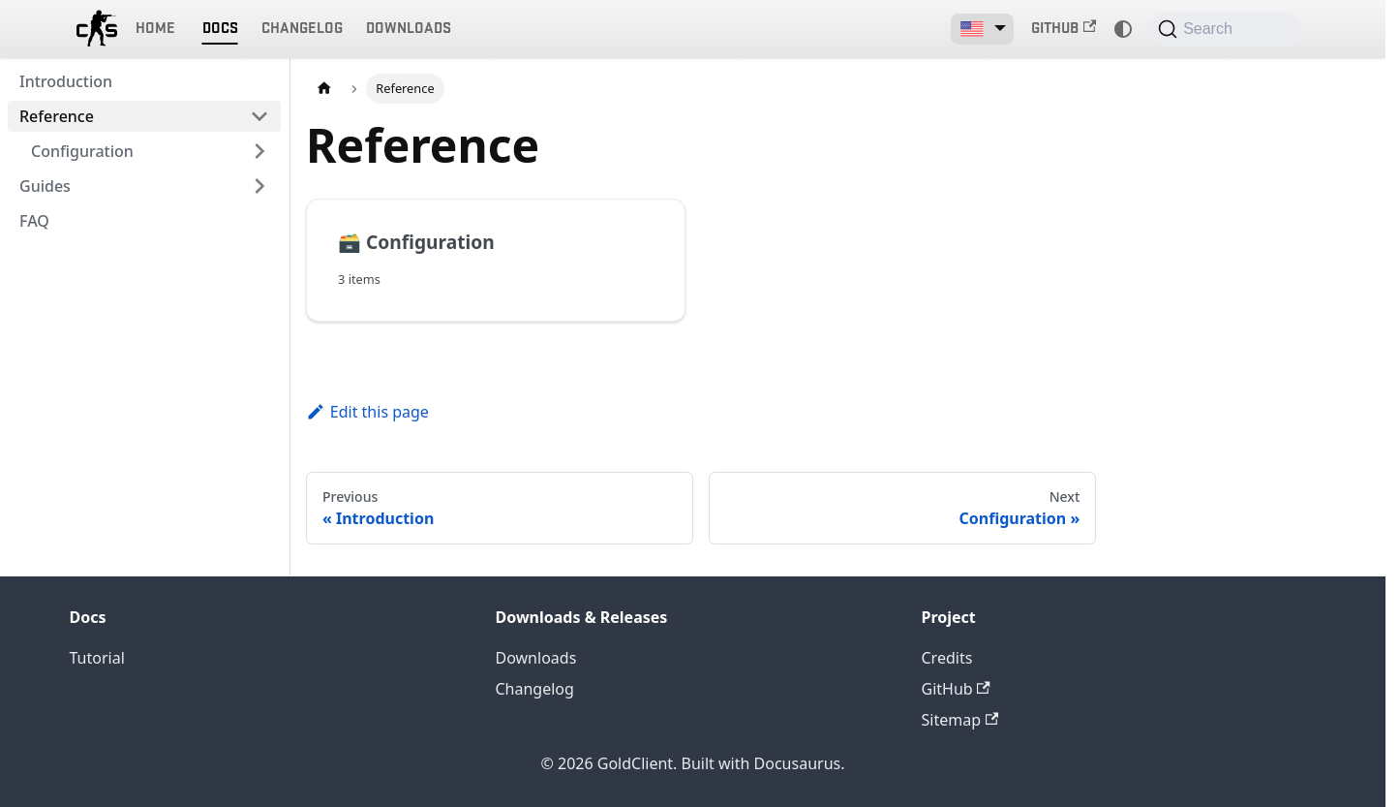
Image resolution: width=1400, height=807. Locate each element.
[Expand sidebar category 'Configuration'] (259, 151)
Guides (45, 186)
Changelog (302, 28)
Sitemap (960, 719)
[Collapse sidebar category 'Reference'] (259, 116)
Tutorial (97, 657)
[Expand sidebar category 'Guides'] (259, 186)
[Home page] (324, 89)
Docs (220, 28)
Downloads (408, 28)
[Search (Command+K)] (1225, 29)
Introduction (65, 81)
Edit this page (367, 411)
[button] (982, 29)
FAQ (34, 221)
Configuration (82, 151)
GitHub (1063, 28)
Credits (947, 657)
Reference (56, 116)
